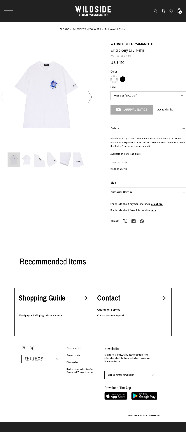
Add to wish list (165, 109)
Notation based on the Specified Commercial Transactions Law (79, 371)
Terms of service (73, 348)
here (153, 210)
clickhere (157, 204)
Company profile (73, 355)
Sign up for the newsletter (121, 374)
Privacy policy (72, 362)
